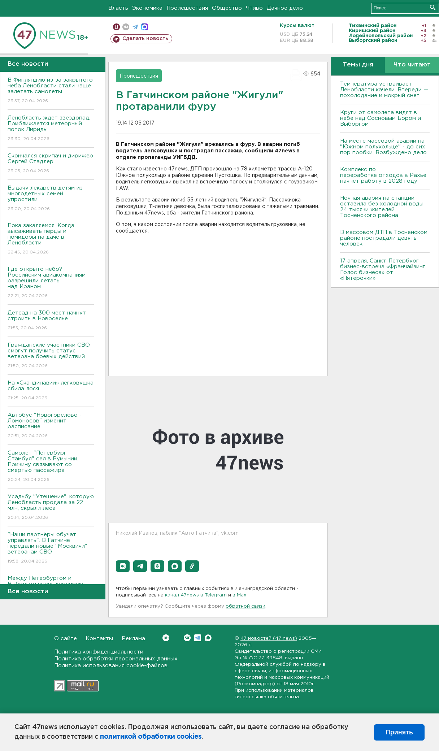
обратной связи (245, 606)
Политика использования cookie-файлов (111, 665)
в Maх (239, 595)
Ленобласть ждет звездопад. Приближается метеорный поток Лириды (51, 129)
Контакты (99, 638)
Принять (399, 732)
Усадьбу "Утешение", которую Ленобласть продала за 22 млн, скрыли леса (51, 507)
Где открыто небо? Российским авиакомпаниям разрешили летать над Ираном (51, 283)
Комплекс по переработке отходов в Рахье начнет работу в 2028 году (383, 175)
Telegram (197, 637)
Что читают (412, 65)
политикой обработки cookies (150, 737)
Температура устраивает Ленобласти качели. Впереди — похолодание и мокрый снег (384, 90)
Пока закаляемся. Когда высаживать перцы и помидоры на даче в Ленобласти (51, 239)
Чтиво (254, 8)
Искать (432, 7)
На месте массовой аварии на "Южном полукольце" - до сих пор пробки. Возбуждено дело (383, 147)
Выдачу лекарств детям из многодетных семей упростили (51, 199)
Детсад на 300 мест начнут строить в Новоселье (51, 321)
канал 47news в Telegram (196, 595)
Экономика (147, 8)
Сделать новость (145, 38)
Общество (227, 8)
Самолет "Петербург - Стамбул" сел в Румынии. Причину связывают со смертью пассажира (51, 467)
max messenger (144, 26)
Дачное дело (285, 8)
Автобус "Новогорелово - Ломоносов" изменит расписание (51, 426)
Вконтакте (165, 637)
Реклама (133, 638)
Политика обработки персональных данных (116, 658)
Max (208, 637)
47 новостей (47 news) (268, 639)
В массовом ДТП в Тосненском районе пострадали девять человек (383, 238)
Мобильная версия (116, 26)
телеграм (135, 26)
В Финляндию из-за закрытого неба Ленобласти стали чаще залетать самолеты (51, 91)
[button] (123, 566)
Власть (118, 8)
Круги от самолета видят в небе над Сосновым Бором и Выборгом (380, 118)
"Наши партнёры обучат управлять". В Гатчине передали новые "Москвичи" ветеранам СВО (51, 548)
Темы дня (358, 65)
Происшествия (187, 8)
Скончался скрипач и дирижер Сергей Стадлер (51, 163)
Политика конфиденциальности (98, 652)
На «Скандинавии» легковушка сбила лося (51, 391)
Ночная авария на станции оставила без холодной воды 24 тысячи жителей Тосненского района (381, 207)
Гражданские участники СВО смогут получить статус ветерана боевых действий (51, 356)
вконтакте (125, 26)
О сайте (65, 638)
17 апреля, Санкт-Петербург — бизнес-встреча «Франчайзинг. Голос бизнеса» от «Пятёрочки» (383, 270)
